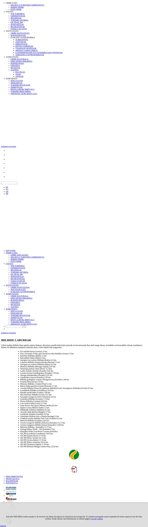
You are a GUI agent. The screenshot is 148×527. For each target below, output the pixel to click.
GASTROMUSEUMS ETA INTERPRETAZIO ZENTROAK (39, 53)
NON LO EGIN (17, 81)
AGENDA (15, 70)
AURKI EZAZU (12, 57)
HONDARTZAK (17, 25)
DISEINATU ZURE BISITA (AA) (24, 94)
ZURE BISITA (11, 79)
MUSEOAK (15, 68)
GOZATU (9, 12)
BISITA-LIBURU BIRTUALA (22, 89)
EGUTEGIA (20, 72)
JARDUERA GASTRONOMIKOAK (29, 55)
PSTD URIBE (16, 9)
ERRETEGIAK (21, 44)
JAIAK (18, 74)
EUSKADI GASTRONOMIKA (23, 37)
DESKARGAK (16, 83)
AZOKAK (19, 76)
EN (7, 191)
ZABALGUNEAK (18, 281)
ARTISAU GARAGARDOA (26, 50)
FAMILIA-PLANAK (19, 29)
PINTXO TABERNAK (24, 46)
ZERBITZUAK (17, 87)
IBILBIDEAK (16, 18)
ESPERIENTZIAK (18, 16)
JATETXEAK (20, 42)
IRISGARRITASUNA (14, 477)
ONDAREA (15, 66)
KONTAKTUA (12, 483)
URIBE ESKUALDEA (19, 255)
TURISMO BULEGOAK (20, 85)
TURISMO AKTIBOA (19, 20)
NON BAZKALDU (18, 35)
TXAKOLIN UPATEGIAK (25, 48)
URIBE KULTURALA (19, 59)
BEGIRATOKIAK (18, 27)
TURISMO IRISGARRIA (21, 91)
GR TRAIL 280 (17, 22)
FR (7, 194)
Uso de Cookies (97, 519)
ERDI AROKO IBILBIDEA (21, 61)
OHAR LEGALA (12, 479)
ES (7, 187)
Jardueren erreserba (8, 146)
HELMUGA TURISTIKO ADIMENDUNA (27, 5)
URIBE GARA (11, 3)
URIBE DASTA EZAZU (20, 33)
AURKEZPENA (21, 40)
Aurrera (3, 526)
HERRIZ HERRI (17, 7)
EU (7, 189)
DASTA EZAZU (12, 31)
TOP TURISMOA (18, 14)
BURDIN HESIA (17, 63)
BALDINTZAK (12, 481)
